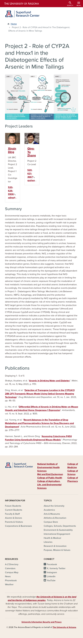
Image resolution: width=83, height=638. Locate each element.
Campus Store (51, 522)
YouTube (51, 580)
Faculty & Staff (12, 513)
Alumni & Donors (13, 518)
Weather (9, 584)
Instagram (52, 572)
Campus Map (11, 572)
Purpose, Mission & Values (57, 550)
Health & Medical (52, 538)
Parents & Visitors (14, 522)
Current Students (13, 509)
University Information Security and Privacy (41, 622)
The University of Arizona (64, 627)
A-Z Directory (11, 564)
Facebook (52, 564)
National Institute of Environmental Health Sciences (48, 467)
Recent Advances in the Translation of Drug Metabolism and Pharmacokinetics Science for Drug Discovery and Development (39, 423)
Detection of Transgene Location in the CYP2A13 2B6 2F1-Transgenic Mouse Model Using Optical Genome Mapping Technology (40, 394)
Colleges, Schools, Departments (60, 526)
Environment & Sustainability (58, 530)
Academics (49, 509)
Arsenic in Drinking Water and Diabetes (49, 380)
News (8, 576)
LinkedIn (51, 576)
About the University (54, 505)
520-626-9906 (12, 191)
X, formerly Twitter (56, 568)
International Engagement (57, 534)
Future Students (13, 505)
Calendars (10, 568)
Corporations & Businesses (18, 526)
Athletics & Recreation (55, 518)
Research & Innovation (55, 546)
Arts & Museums (52, 513)
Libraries (48, 542)
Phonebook (11, 580)
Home (14, 24)
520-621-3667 (31, 173)
